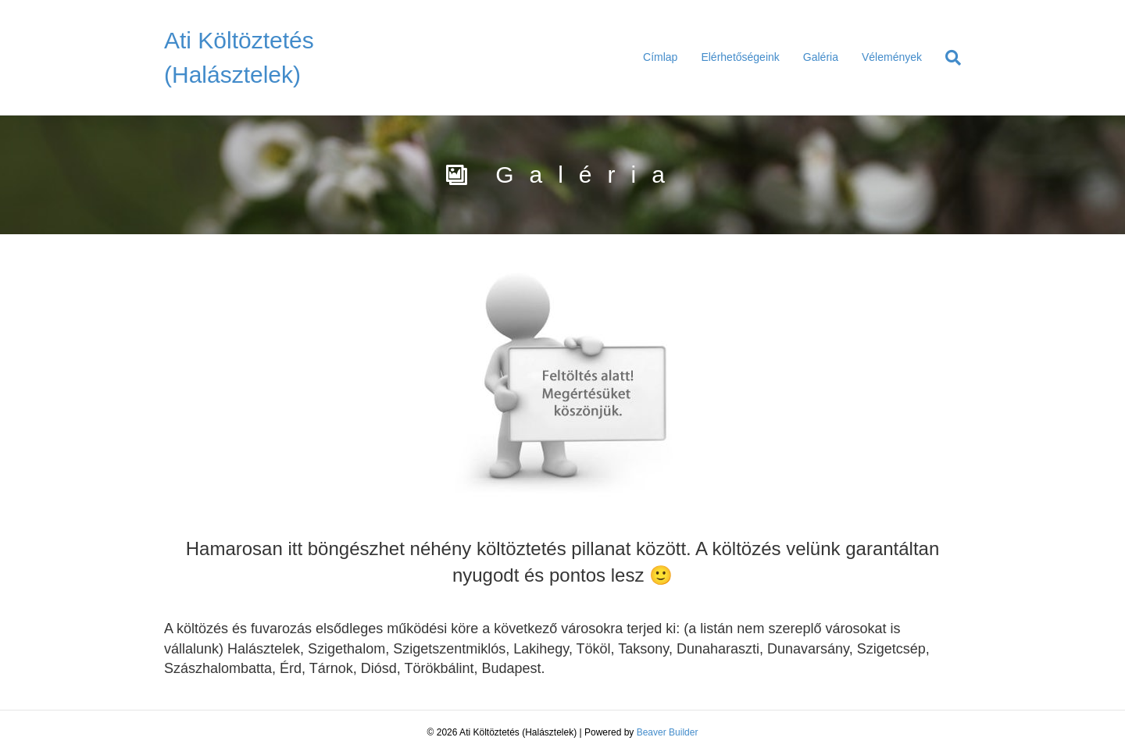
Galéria (820, 57)
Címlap (660, 57)
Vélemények (892, 57)
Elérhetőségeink (740, 57)
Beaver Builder (667, 732)
